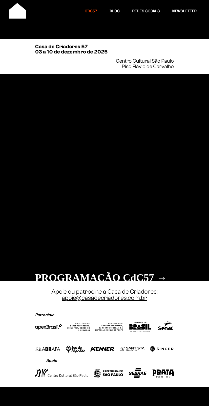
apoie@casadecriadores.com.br (104, 297)
